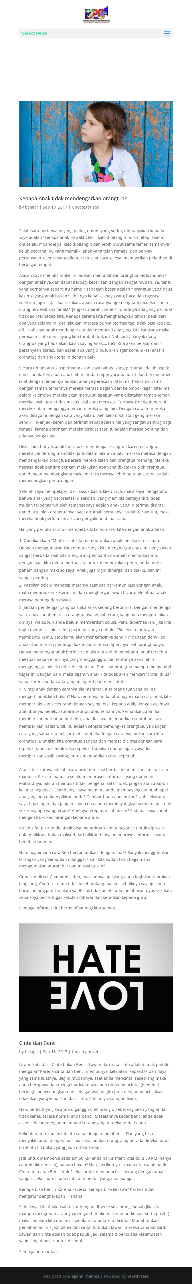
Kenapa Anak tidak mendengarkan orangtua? (73, 198)
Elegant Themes (83, 1276)
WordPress (138, 1276)
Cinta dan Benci (38, 1042)
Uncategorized (86, 207)
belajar (31, 207)
